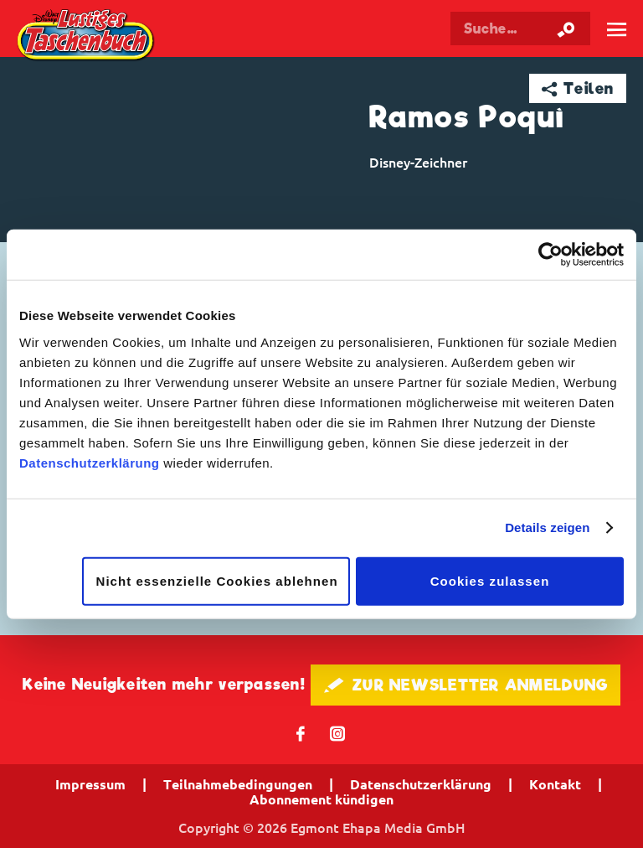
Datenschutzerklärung (89, 462)
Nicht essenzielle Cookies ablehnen (217, 580)
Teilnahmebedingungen (237, 784)
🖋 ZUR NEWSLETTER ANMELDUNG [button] (466, 685)
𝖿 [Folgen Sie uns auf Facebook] (301, 733)
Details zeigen (547, 527)
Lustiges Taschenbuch (87, 36)
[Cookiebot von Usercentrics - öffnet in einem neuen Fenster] (550, 254)
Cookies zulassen (490, 580)
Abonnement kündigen (321, 799)
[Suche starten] (566, 28)
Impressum (90, 784)
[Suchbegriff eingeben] (520, 28)
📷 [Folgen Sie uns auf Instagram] (338, 733)
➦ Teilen (578, 88)
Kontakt (555, 784)
